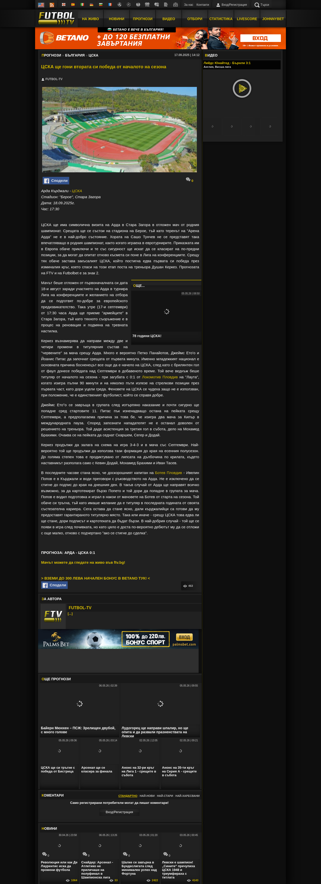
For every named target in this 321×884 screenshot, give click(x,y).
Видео (169, 18)
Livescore (247, 18)
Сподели (56, 180)
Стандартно (127, 795)
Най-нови (147, 795)
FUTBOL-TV (80, 608)
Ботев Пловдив (168, 473)
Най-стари (165, 795)
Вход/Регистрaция (119, 812)
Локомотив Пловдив (160, 377)
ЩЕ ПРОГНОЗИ (56, 679)
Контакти (203, 5)
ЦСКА (77, 191)
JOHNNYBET (273, 18)
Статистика (221, 18)
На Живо (90, 18)
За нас (188, 5)
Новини (116, 18)
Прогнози (142, 18)
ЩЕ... (139, 286)
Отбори (194, 18)
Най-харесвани (187, 795)
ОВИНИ (49, 828)
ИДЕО (211, 55)
